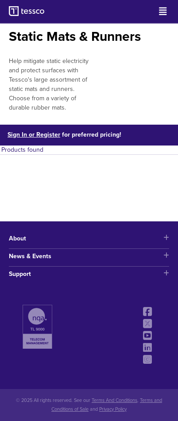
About (89, 238)
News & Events (89, 256)
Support (89, 274)
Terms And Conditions (114, 400)
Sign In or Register (34, 134)
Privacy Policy (113, 409)
